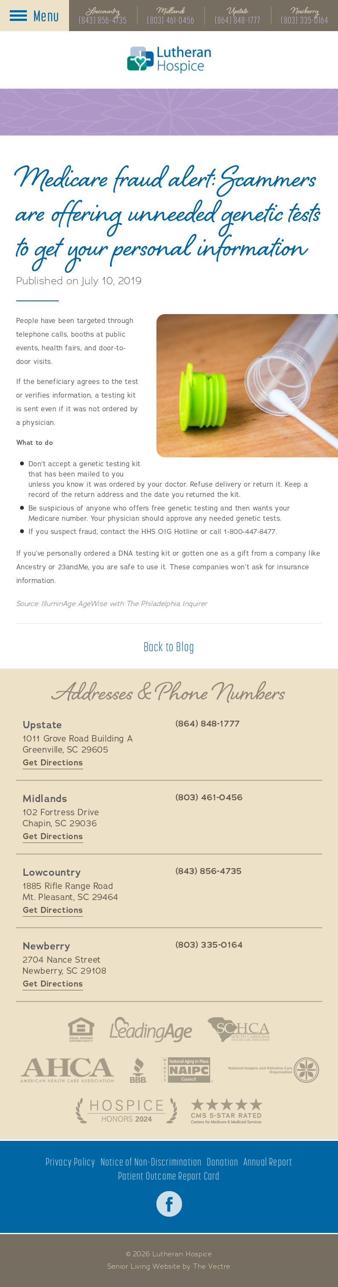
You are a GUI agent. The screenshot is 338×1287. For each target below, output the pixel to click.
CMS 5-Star (227, 1110)
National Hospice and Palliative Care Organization (273, 1070)
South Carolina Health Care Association (238, 1029)
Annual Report (268, 1162)
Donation (223, 1162)
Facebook (169, 1204)
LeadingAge (151, 1029)
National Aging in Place (188, 1070)
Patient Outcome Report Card (169, 1176)
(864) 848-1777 (238, 20)
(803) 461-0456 (170, 20)
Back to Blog (169, 646)
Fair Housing (81, 1029)
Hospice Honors (126, 1110)
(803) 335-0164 (304, 20)
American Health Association (67, 1070)
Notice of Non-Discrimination (151, 1162)
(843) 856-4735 (103, 20)
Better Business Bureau (138, 1070)
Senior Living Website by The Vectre (169, 1266)
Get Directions (53, 762)
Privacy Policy (71, 1162)
